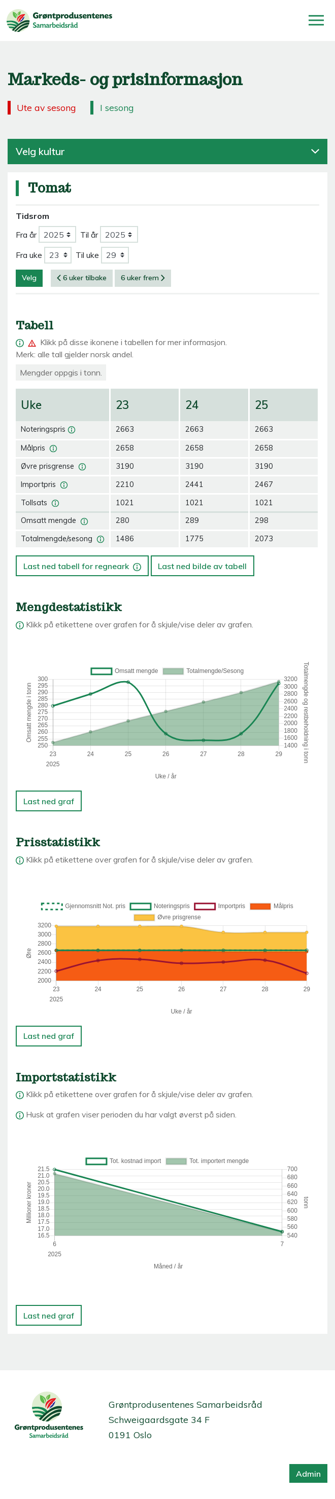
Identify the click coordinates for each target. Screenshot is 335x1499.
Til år (89, 235)
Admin (308, 1474)
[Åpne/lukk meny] (316, 20)
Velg (29, 277)
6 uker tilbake (82, 277)
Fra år (26, 235)
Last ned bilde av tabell (202, 566)
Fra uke (29, 255)
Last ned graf (48, 801)
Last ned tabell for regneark (82, 563)
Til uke (87, 255)
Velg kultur (167, 151)
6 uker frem (143, 277)
